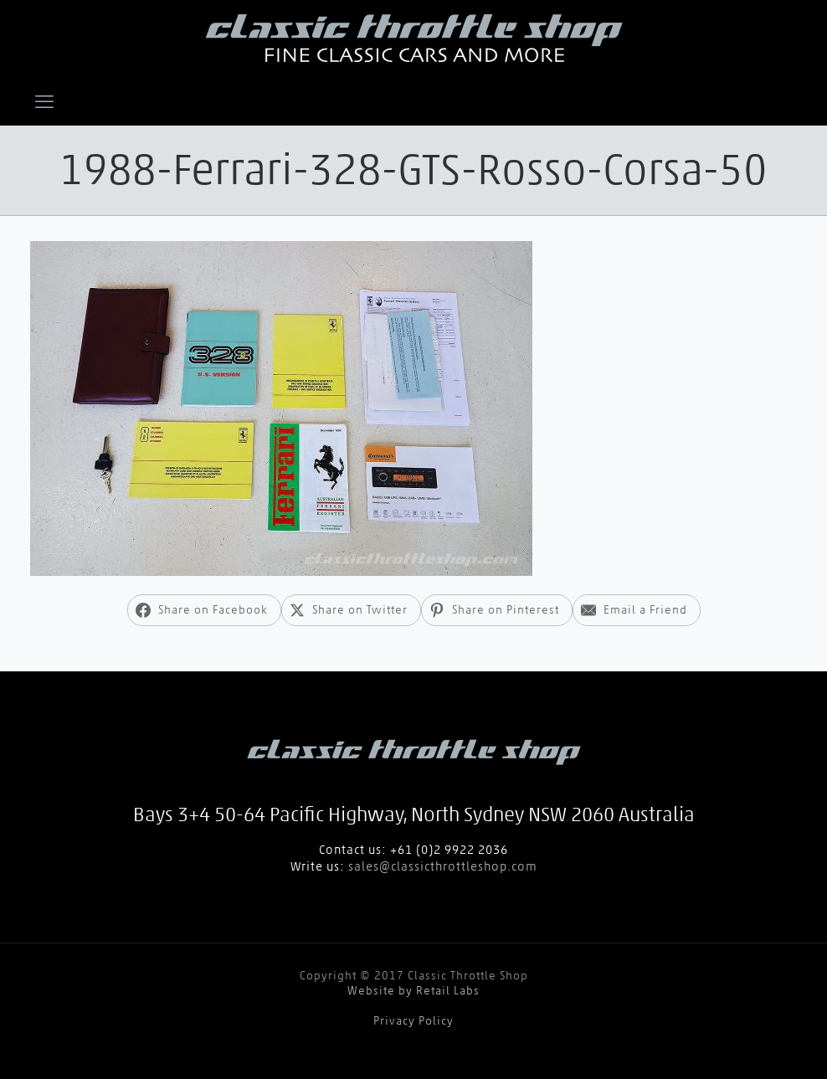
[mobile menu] (44, 101)
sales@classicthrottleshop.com (442, 866)
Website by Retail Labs (413, 991)
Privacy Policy (413, 1021)
